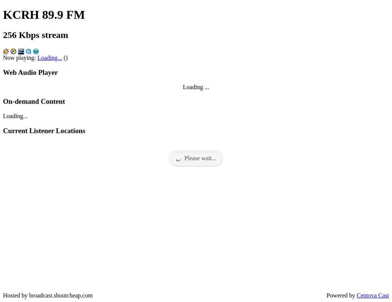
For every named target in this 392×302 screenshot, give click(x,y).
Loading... (50, 58)
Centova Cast (373, 295)
